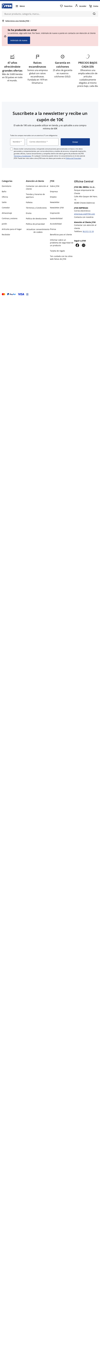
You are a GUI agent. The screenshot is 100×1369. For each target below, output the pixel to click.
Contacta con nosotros (83, 217)
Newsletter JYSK (57, 207)
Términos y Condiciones (22, 156)
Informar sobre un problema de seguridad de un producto (61, 243)
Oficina (5, 197)
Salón (4, 202)
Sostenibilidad (56, 218)
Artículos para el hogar (12, 229)
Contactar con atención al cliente (37, 187)
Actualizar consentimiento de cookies (38, 230)
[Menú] (20, 6)
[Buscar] (94, 13)
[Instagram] (83, 245)
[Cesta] (93, 6)
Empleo (53, 197)
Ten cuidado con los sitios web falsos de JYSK (61, 257)
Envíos (29, 213)
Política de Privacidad (73, 158)
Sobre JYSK (54, 186)
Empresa (54, 191)
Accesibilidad (56, 224)
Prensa (53, 229)
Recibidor (6, 234)
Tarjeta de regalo (57, 251)
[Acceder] (80, 6)
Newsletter (55, 202)
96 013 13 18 (88, 231)
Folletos (29, 202)
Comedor (6, 207)
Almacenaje (7, 213)
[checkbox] (11, 149)
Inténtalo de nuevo (18, 40)
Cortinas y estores (9, 218)
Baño (4, 191)
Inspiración (55, 213)
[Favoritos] (66, 6)
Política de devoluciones (36, 218)
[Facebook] (77, 245)
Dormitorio (6, 186)
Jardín (4, 224)
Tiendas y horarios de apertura (35, 195)
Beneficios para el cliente (61, 234)
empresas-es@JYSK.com (84, 214)
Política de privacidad (35, 224)
